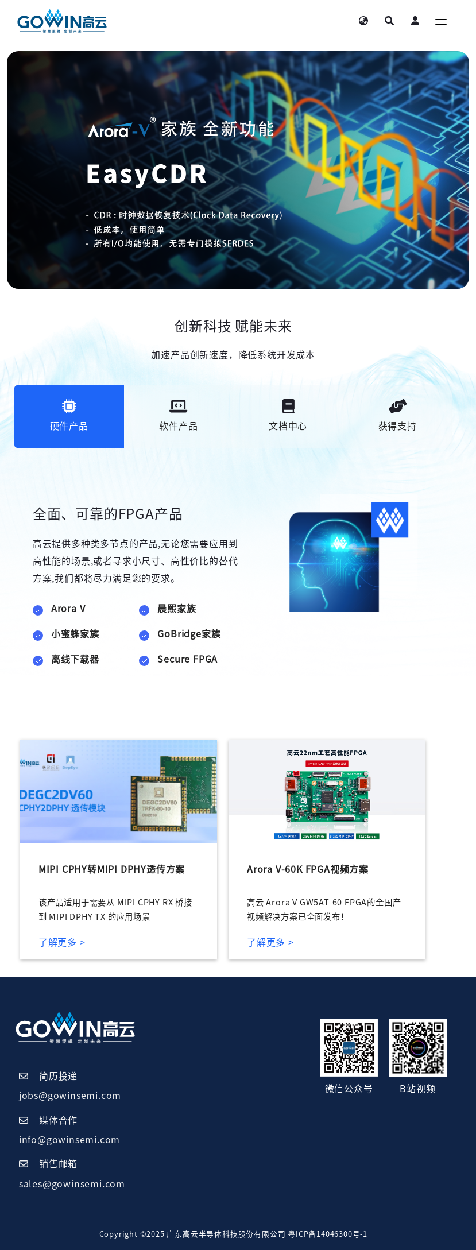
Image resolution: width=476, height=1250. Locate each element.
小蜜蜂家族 (75, 633)
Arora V (68, 608)
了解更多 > (62, 942)
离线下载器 (75, 659)
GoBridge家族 (188, 633)
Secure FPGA (187, 659)
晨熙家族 (176, 608)
